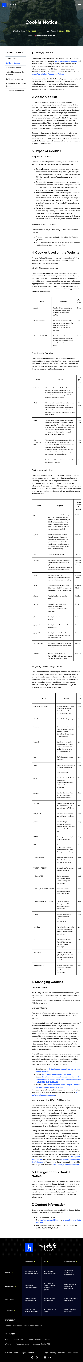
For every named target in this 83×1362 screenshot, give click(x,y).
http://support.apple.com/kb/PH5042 (57, 1074)
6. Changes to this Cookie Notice (16, 85)
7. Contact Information (15, 90)
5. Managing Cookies (14, 79)
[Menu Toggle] (79, 5)
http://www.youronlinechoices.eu (66, 1164)
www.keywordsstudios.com (66, 61)
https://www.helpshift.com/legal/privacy (48, 74)
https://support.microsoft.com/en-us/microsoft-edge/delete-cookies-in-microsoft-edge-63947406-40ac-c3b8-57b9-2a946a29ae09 (58, 1079)
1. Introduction (12, 59)
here (34, 36)
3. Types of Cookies (13, 68)
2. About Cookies (13, 63)
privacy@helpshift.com (50, 1220)
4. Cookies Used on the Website (15, 73)
